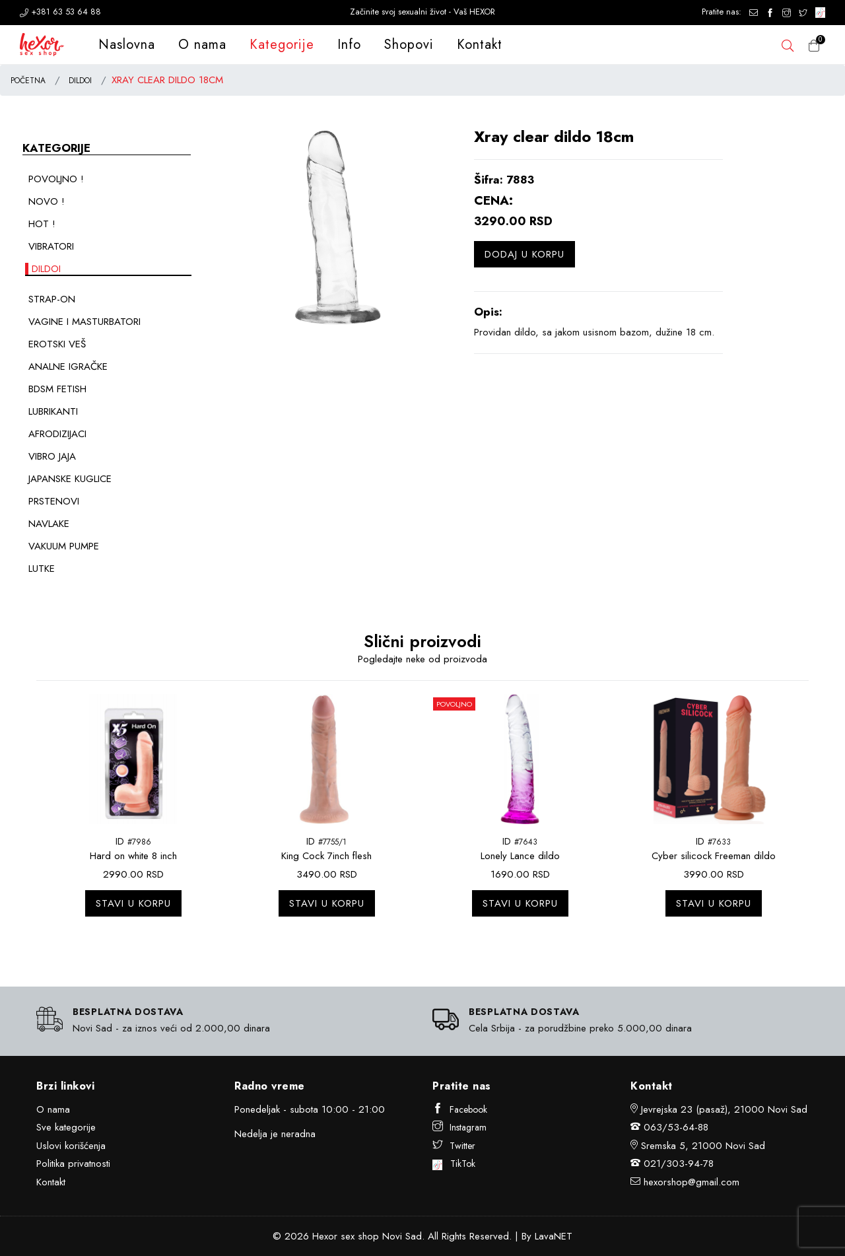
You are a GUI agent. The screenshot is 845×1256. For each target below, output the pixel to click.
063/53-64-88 (676, 1127)
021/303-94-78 (679, 1163)
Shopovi (409, 44)
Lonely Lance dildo (520, 856)
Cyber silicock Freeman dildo (714, 856)
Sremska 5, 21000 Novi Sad (703, 1145)
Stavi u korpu (133, 903)
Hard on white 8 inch (133, 856)
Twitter (453, 1145)
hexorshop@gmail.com (691, 1182)
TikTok (453, 1163)
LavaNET (553, 1236)
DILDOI (80, 81)
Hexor (324, 1236)
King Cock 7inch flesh (326, 856)
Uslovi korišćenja (71, 1145)
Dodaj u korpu (524, 254)
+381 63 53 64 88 (60, 11)
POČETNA (28, 81)
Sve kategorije (66, 1127)
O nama (202, 44)
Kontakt (479, 44)
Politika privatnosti (73, 1163)
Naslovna (126, 44)
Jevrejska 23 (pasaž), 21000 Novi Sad (724, 1109)
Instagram (459, 1127)
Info (349, 44)
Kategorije (282, 44)
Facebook (459, 1109)
